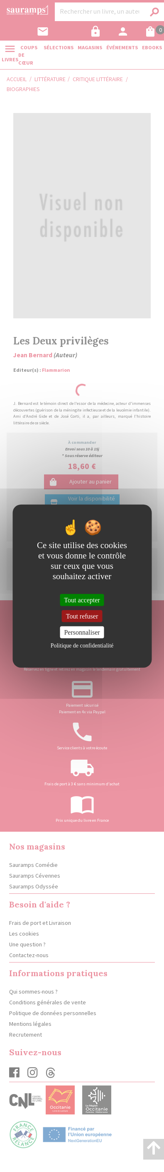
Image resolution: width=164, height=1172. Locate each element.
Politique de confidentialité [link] (82, 646)
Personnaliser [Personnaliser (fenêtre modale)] (82, 632)
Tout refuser (82, 615)
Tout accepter (82, 599)
